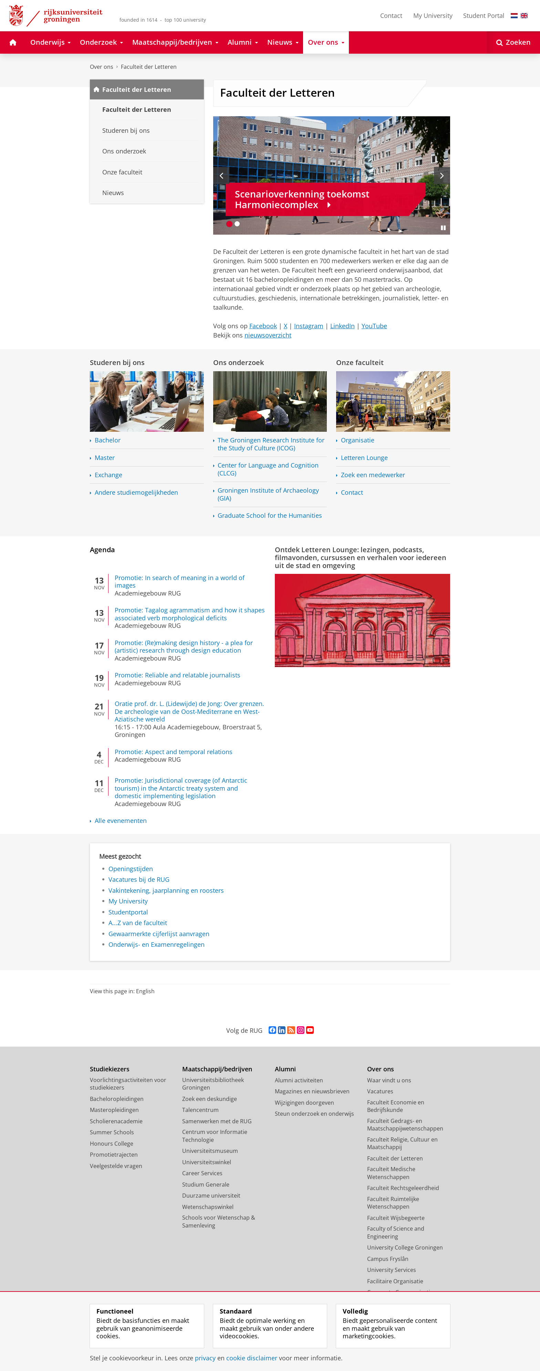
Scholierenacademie (116, 1121)
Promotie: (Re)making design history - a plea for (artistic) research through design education (184, 647)
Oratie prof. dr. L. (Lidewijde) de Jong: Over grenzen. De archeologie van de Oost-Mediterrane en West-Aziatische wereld (189, 711)
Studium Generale (205, 1184)
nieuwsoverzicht (268, 335)
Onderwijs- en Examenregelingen (156, 944)
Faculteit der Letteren (149, 67)
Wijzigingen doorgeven (304, 1102)
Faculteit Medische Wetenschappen (391, 1173)
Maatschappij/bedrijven (217, 1069)
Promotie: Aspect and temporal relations (173, 752)
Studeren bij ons (117, 362)
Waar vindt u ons (389, 1080)
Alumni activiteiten (299, 1080)
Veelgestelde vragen (116, 1166)
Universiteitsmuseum (210, 1151)
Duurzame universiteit (211, 1195)
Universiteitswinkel (206, 1162)
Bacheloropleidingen (117, 1099)
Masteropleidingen (114, 1110)
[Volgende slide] (442, 175)
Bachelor (108, 440)
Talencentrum (200, 1110)
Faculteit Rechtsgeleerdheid (403, 1188)
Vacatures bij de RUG (138, 879)
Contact (391, 15)
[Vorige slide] (221, 175)
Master (105, 458)
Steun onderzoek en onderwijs (314, 1113)
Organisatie (357, 440)
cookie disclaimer (251, 1358)
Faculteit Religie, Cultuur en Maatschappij (402, 1143)
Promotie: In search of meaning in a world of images (180, 582)
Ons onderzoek (238, 362)
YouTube (374, 326)
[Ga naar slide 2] (237, 224)
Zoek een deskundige (209, 1099)
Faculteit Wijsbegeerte (396, 1218)
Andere (136, 492)
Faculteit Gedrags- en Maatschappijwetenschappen (405, 1125)
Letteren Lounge (364, 458)
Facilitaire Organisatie (395, 1281)
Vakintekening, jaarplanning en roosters (166, 890)
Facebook (263, 326)
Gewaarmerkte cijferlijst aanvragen (158, 934)
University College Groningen (405, 1247)
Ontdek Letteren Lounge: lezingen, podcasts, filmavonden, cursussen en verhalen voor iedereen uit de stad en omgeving (360, 557)
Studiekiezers (109, 1069)
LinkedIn (342, 326)
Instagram (308, 326)
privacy (205, 1358)
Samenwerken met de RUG (217, 1121)
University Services (391, 1270)
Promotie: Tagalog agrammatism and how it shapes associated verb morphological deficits (190, 614)
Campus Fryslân (387, 1259)
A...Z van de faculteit (137, 923)
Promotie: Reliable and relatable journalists (177, 675)
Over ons (101, 67)
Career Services (202, 1173)
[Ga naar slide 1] (229, 224)
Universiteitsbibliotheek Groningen (213, 1084)
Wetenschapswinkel (207, 1207)
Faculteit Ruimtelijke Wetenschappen (393, 1203)
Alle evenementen (121, 821)
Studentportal (128, 912)
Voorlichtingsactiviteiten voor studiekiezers (128, 1084)
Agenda (102, 549)
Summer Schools (112, 1132)
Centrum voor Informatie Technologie (214, 1136)
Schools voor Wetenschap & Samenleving (218, 1221)
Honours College (111, 1143)
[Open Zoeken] (513, 42)
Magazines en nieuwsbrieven (312, 1091)
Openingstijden (130, 869)
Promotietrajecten (114, 1154)
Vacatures (380, 1091)
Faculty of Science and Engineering (395, 1232)
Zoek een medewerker (373, 475)
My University (433, 15)
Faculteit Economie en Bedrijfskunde (395, 1106)
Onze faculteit (360, 362)
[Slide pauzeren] (443, 228)
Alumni (285, 1069)
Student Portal (484, 15)
